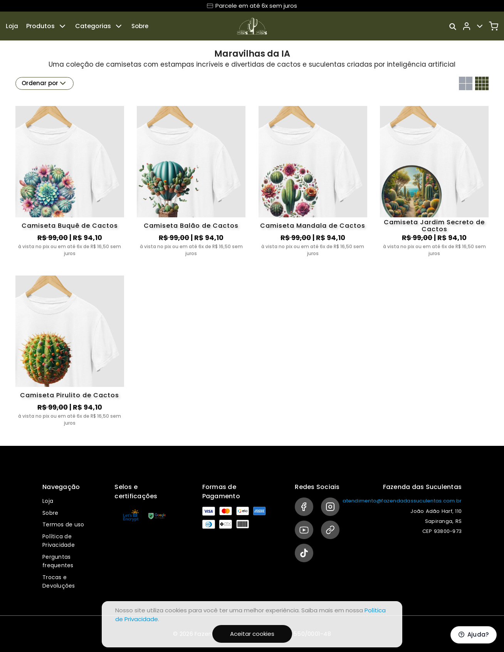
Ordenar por (44, 83)
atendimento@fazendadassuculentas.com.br (402, 500)
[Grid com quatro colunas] (482, 83)
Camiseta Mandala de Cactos (312, 225)
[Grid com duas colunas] (465, 83)
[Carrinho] (493, 26)
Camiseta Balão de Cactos (191, 225)
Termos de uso (63, 524)
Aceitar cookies (252, 634)
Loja (12, 26)
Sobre (139, 26)
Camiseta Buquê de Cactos (70, 225)
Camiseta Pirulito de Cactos (69, 395)
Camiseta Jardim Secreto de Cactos (434, 226)
